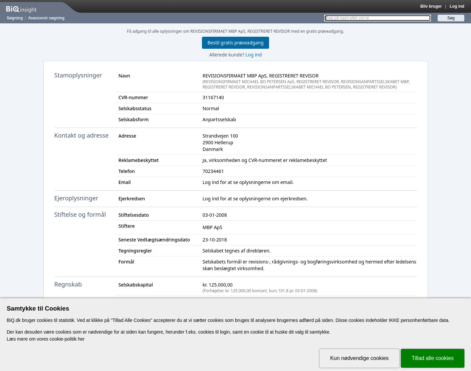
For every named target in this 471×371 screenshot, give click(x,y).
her (81, 339)
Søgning (15, 18)
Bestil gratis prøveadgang (235, 42)
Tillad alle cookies (433, 358)
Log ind (457, 6)
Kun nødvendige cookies (359, 358)
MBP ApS (212, 227)
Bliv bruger (431, 6)
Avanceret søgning (46, 18)
